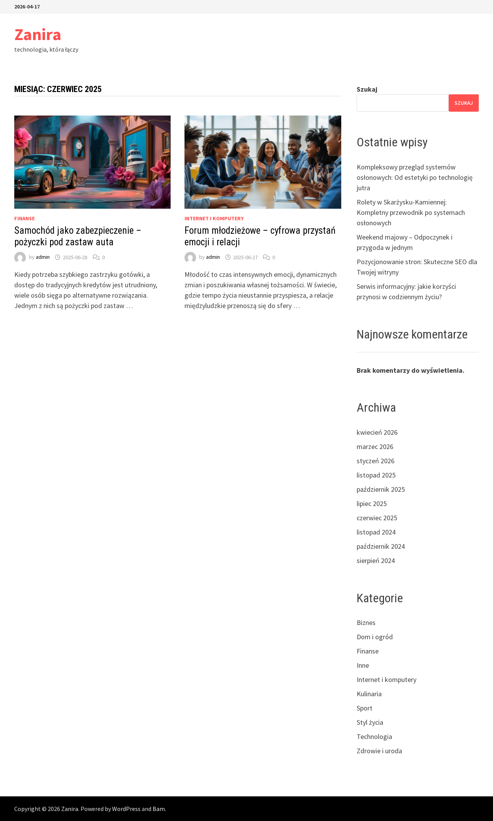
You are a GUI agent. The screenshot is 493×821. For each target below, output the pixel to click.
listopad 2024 (376, 532)
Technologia (374, 736)
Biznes (366, 622)
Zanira (37, 34)
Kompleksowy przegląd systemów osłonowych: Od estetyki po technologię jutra (415, 177)
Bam (159, 809)
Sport (364, 708)
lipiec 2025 (372, 503)
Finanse (24, 218)
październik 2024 (381, 546)
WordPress (126, 809)
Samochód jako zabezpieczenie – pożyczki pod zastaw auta (77, 236)
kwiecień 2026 (377, 432)
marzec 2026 (375, 446)
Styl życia (370, 722)
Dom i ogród (375, 636)
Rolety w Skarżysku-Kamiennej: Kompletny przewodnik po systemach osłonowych (411, 212)
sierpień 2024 (376, 560)
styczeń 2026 (375, 460)
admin (43, 257)
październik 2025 (381, 489)
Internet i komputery (214, 218)
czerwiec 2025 (377, 517)
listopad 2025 (376, 475)
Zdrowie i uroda (379, 750)
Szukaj (367, 89)
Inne (363, 665)
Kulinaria (369, 693)
